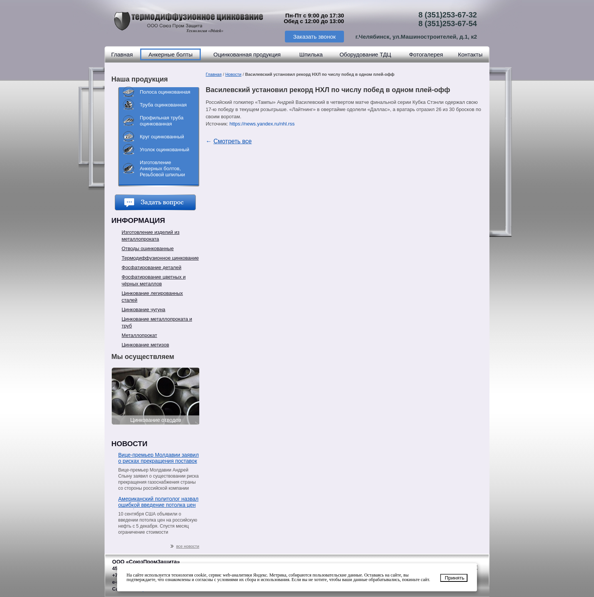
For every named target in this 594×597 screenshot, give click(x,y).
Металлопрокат (139, 335)
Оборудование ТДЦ (365, 54)
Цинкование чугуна (143, 309)
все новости (184, 546)
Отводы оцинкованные (148, 248)
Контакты (470, 54)
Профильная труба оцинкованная (161, 121)
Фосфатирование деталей (151, 267)
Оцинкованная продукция (247, 54)
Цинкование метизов (145, 345)
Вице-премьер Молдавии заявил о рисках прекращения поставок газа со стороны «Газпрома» (158, 458)
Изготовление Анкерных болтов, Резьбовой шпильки (162, 168)
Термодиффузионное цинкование (160, 258)
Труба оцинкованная (163, 105)
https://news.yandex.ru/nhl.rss (262, 124)
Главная (122, 54)
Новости (233, 74)
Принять (454, 578)
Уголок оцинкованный (164, 149)
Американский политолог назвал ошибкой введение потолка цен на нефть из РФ (158, 502)
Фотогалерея (426, 54)
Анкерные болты (170, 54)
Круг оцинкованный (162, 136)
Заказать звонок (314, 36)
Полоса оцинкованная (165, 92)
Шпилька (311, 54)
